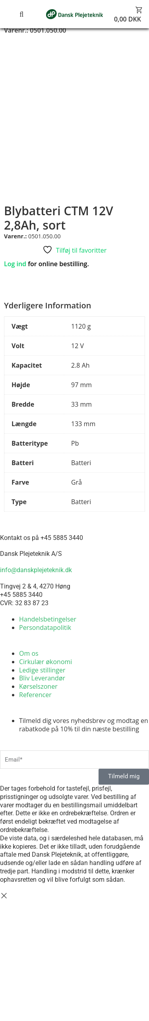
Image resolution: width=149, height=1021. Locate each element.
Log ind (15, 263)
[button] (12, 14)
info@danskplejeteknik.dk (36, 570)
